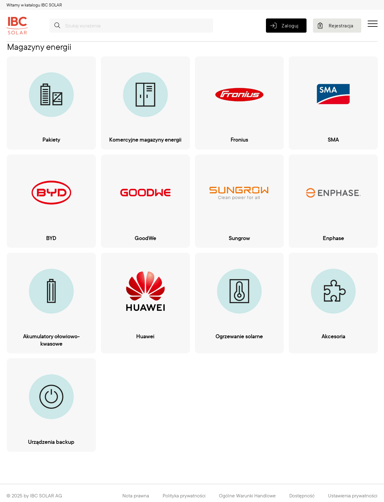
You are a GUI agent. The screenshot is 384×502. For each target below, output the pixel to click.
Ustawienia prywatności (352, 495)
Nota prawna (135, 495)
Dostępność (302, 495)
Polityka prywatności (184, 495)
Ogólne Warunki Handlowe (247, 495)
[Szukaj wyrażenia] (131, 25)
